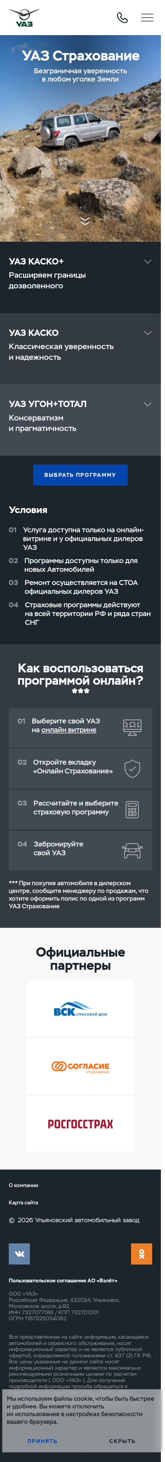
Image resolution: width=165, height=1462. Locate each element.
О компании (23, 1185)
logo (24, 18)
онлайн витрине (68, 729)
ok (141, 1254)
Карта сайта (23, 1202)
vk (19, 1254)
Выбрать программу (80, 475)
